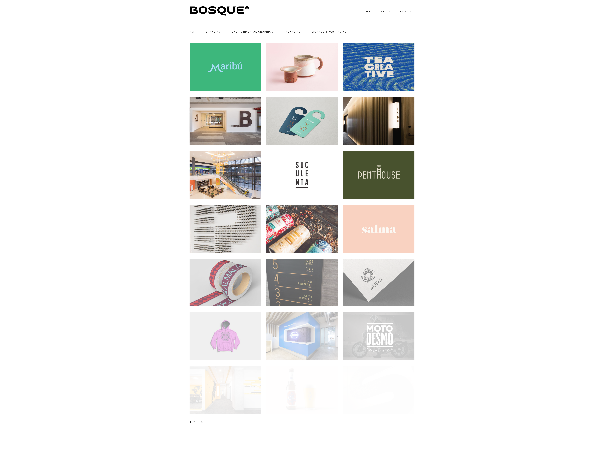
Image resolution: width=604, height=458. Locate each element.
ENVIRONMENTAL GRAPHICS (252, 31)
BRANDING (213, 31)
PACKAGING (292, 31)
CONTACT (407, 11)
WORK (366, 11)
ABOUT (386, 11)
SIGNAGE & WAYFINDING (329, 31)
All (192, 31)
